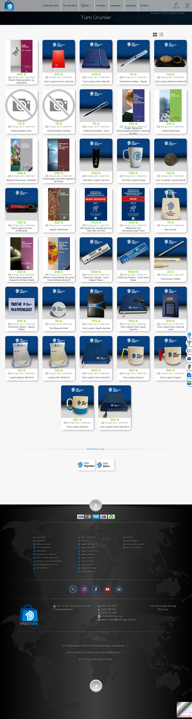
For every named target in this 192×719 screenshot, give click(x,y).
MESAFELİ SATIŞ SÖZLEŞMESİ (46, 562)
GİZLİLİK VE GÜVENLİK (43, 555)
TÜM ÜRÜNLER (39, 548)
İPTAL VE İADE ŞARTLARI (44, 559)
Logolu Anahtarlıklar (88, 552)
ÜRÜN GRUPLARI (40, 545)
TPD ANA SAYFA (70, 6)
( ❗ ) (127, 647)
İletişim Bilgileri (133, 541)
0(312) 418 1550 (108, 610)
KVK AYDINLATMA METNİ (44, 565)
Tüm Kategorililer (87, 538)
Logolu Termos (86, 559)
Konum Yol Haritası (134, 548)
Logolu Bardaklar (87, 548)
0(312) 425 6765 (109, 606)
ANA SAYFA (38, 538)
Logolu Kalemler (87, 555)
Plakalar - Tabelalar (88, 569)
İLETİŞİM (144, 6)
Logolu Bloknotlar (87, 572)
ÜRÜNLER (101, 6)
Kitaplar (83, 541)
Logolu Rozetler (86, 562)
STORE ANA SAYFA (51, 6)
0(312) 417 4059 (109, 613)
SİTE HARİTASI (39, 569)
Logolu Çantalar (86, 565)
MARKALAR (116, 6)
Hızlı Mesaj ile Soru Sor (136, 545)
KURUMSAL (131, 6)
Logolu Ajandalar (87, 545)
